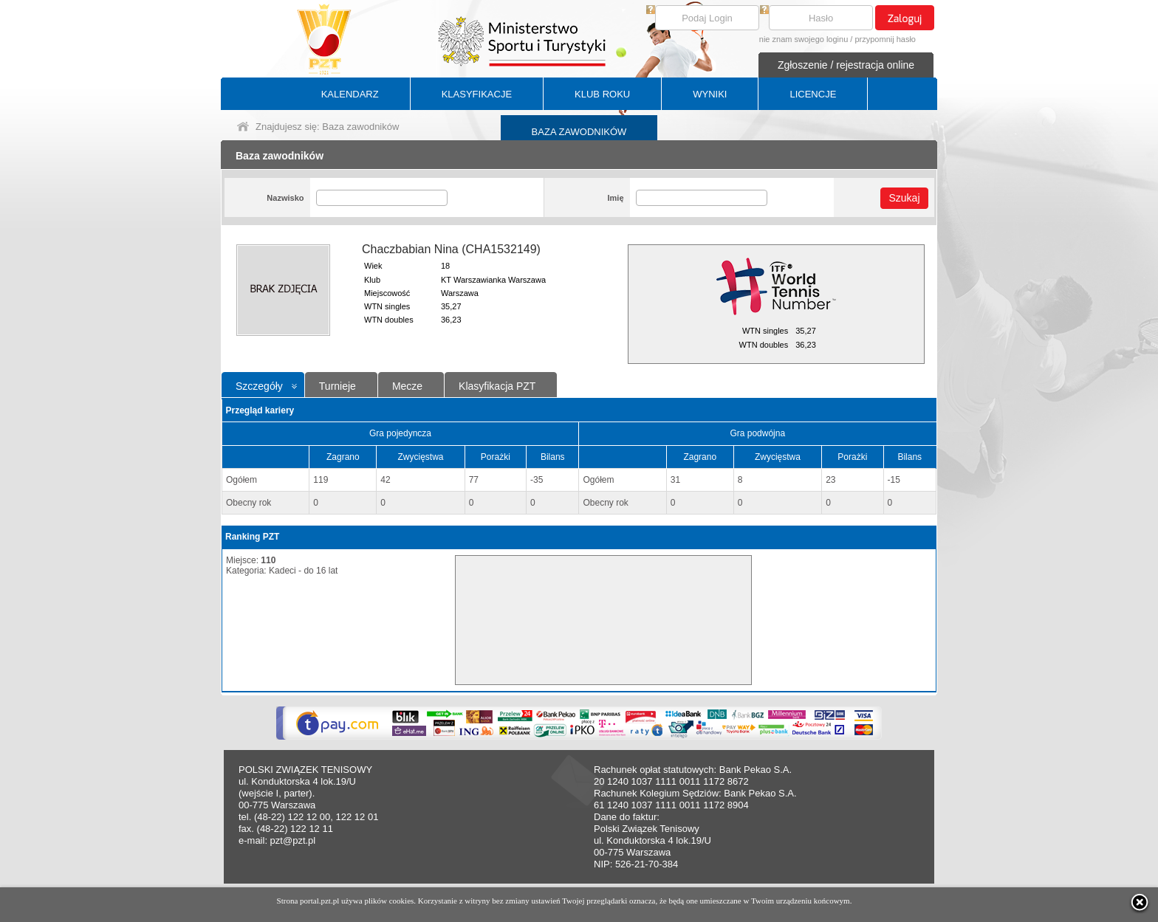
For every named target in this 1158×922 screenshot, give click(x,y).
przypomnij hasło (885, 39)
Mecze (407, 386)
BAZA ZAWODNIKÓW (579, 131)
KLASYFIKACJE (477, 94)
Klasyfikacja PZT (497, 386)
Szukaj (903, 198)
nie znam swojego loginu (803, 39)
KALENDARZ (350, 94)
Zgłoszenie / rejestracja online (846, 65)
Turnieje (337, 386)
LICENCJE (812, 94)
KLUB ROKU (602, 94)
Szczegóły (259, 386)
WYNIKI (710, 94)
